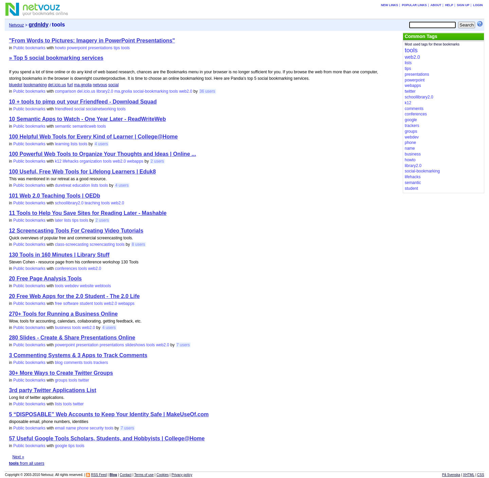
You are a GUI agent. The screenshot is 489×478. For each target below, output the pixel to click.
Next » (18, 457)
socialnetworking (101, 109)
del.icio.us (57, 84)
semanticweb (84, 126)
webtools (103, 285)
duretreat (63, 185)
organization (91, 161)
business (63, 327)
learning (62, 144)
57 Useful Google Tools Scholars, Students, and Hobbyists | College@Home (106, 438)
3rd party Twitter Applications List (52, 390)
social (113, 84)
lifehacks (71, 161)
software (70, 303)
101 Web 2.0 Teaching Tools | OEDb (54, 196)
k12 (58, 161)
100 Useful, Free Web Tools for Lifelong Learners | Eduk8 (82, 171)
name (71, 428)
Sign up (463, 5)
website (87, 285)
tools (125, 47)
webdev (72, 285)
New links (389, 5)
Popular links (414, 5)
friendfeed (64, 109)
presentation (87, 345)
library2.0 (104, 91)
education (81, 185)
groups (61, 380)
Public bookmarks (29, 47)
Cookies (163, 475)
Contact (125, 475)
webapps (135, 161)
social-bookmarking (150, 91)
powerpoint (77, 47)
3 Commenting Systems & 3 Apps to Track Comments (78, 355)
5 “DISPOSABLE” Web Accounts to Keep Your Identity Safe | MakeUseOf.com (109, 414)
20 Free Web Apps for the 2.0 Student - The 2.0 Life (74, 296)
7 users (183, 345)
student (86, 303)
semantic (63, 126)
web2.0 (185, 91)
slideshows (135, 345)
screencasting (102, 244)
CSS (480, 475)
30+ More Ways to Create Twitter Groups (61, 373)
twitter (83, 380)
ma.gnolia (83, 84)
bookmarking (35, 84)
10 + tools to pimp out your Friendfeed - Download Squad (83, 102)
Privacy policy (181, 475)
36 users (207, 91)
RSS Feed (99, 475)
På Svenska (451, 475)
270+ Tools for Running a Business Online (63, 314)
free (58, 303)
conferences (66, 268)
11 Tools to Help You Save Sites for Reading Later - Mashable (87, 213)
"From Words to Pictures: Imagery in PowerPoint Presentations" (92, 40)
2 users (157, 161)
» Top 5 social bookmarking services (56, 58)
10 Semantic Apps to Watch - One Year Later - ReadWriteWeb (87, 119)
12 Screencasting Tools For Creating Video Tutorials (76, 231)
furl (70, 84)
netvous (100, 84)
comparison (65, 91)
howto (60, 47)
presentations (100, 47)
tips (117, 47)
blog (59, 362)
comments (73, 362)
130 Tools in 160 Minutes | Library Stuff (59, 255)
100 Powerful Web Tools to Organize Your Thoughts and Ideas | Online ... (102, 154)
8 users (138, 244)
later (59, 220)
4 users (101, 144)
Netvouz (16, 25)
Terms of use (143, 475)
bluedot (15, 84)
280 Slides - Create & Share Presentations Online (72, 338)
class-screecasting (72, 244)
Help (449, 5)
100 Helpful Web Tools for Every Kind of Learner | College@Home (93, 137)
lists (74, 144)
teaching (92, 203)
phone (82, 428)
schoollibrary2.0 (69, 203)
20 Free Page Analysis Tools (45, 278)
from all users (26, 463)
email (60, 428)
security (97, 428)
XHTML (468, 475)
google (61, 445)
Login (478, 5)
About (436, 5)
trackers (100, 362)
